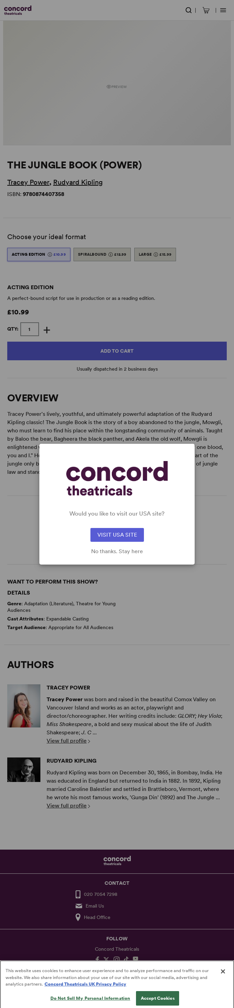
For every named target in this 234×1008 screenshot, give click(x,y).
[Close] (223, 978)
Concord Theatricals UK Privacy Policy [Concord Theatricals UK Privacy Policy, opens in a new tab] (85, 991)
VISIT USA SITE (117, 534)
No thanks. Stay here (117, 551)
